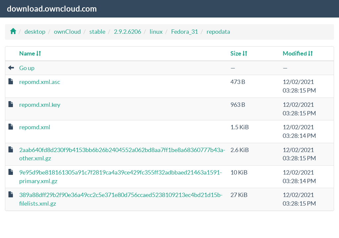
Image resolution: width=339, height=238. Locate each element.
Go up (26, 67)
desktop (34, 31)
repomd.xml (34, 127)
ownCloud (67, 31)
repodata (218, 31)
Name (30, 53)
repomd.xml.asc (39, 81)
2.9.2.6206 (127, 31)
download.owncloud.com (52, 8)
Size (238, 53)
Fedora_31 (184, 31)
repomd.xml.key (39, 104)
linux (156, 31)
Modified (298, 53)
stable (97, 31)
